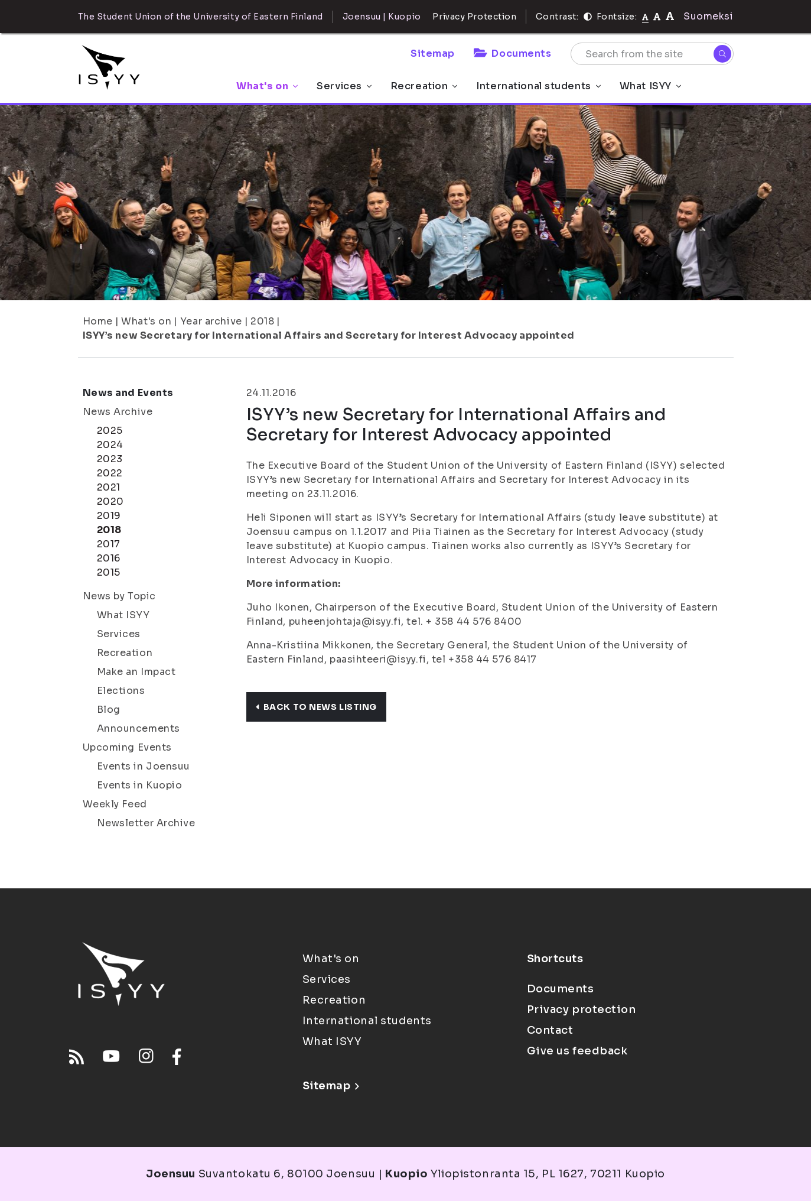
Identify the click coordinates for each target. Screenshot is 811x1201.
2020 (110, 501)
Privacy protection (581, 1009)
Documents (513, 53)
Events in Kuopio (140, 785)
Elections (121, 690)
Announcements (138, 728)
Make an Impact (136, 672)
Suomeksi (708, 16)
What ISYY (650, 86)
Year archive (211, 321)
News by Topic (119, 596)
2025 (110, 430)
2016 (108, 558)
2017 (108, 544)
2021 (108, 487)
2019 (109, 515)
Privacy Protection (474, 16)
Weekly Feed (115, 804)
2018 (262, 321)
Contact (550, 1030)
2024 (110, 445)
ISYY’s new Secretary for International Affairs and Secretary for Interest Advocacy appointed (329, 335)
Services (344, 86)
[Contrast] (588, 16)
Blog (108, 709)
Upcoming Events (127, 747)
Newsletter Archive (146, 823)
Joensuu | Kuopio (382, 16)
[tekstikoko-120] (670, 16)
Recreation (424, 86)
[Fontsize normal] (645, 16)
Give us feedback (577, 1050)
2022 (110, 473)
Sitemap (433, 53)
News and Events (128, 393)
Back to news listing (316, 707)
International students (538, 86)
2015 (108, 572)
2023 (110, 459)
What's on (267, 86)
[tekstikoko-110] (656, 16)
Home (98, 321)
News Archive (118, 411)
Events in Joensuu (144, 766)
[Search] (722, 54)
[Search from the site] (652, 54)
